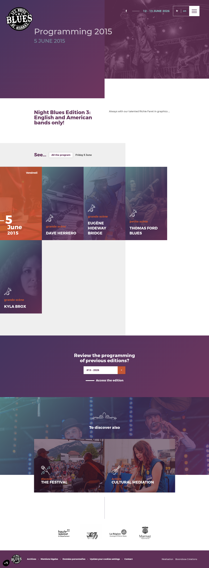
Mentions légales (49, 559)
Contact (128, 559)
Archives (31, 559)
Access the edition (109, 380)
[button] (6, 563)
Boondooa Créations (186, 559)
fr (177, 10)
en (184, 10)
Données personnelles (74, 559)
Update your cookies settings (105, 559)
